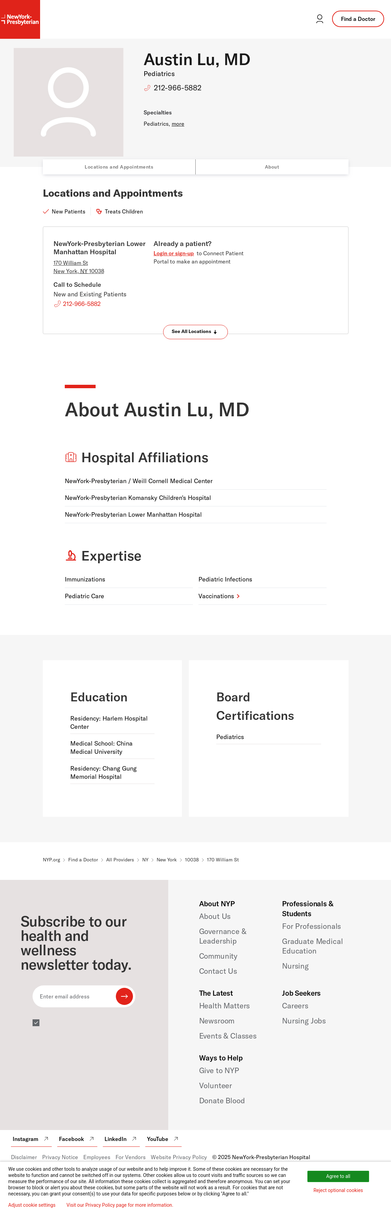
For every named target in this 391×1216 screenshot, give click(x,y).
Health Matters (224, 1005)
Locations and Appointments (119, 167)
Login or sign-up (174, 253)
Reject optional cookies (338, 1190)
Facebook (77, 1139)
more (178, 123)
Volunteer (215, 1085)
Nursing (295, 966)
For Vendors (130, 1157)
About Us (215, 916)
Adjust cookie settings (32, 1205)
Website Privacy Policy (179, 1157)
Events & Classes (228, 1036)
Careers (295, 1005)
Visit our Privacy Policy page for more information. (119, 1205)
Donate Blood (222, 1100)
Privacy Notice (60, 1157)
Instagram (31, 1139)
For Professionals (311, 926)
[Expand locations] (195, 332)
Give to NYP (219, 1070)
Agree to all (338, 1176)
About (272, 167)
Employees (96, 1157)
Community (218, 956)
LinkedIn (121, 1139)
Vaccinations (216, 596)
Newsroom (217, 1020)
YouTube (163, 1139)
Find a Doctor (358, 18)
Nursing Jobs (304, 1020)
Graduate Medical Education (312, 946)
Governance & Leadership (222, 936)
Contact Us (218, 971)
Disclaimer (24, 1157)
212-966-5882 (177, 88)
